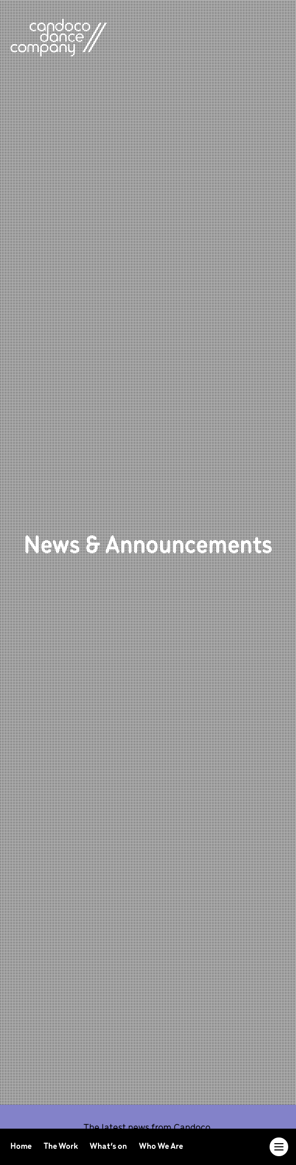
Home (21, 1146)
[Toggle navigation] (279, 1146)
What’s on (109, 1146)
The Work (61, 1146)
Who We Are (161, 1146)
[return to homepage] (58, 37)
